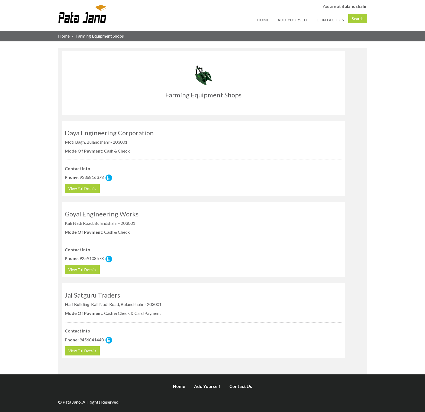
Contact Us (330, 20)
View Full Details (82, 188)
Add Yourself (293, 20)
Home (263, 20)
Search (357, 18)
